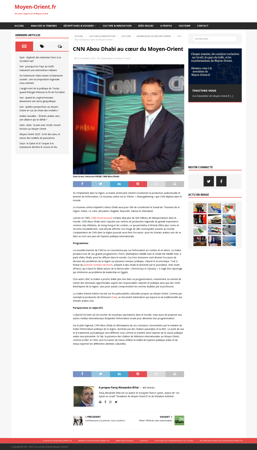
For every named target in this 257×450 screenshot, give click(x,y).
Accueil (19, 25)
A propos (166, 25)
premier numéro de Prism (98, 264)
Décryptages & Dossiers (79, 25)
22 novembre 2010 (86, 58)
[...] (231, 95)
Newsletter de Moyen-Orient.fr (93, 440)
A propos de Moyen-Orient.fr (57, 440)
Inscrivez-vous (204, 90)
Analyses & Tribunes (44, 25)
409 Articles (148, 387)
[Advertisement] (182, 10)
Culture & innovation (117, 25)
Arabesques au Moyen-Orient (115, 58)
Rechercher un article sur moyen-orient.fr (221, 440)
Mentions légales (124, 440)
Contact (202, 25)
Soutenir (184, 25)
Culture (126, 36)
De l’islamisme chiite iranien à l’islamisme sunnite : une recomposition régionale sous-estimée (41, 79)
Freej (114, 297)
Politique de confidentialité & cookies (174, 440)
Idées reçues (146, 25)
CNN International (101, 217)
